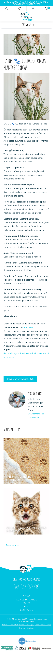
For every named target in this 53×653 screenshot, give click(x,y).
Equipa (26, 603)
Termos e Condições (26, 628)
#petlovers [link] (25, 353)
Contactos (26, 610)
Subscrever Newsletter (20, 379)
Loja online (23, 621)
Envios (26, 596)
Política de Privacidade (10, 625)
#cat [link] (45, 353)
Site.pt (31, 621)
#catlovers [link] (37, 353)
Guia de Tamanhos (26, 599)
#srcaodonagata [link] (12, 353)
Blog (26, 606)
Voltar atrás (13, 545)
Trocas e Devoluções (26, 625)
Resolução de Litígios (43, 625)
